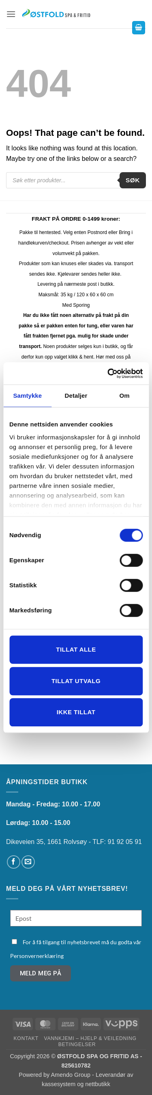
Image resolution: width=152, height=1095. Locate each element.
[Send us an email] (28, 862)
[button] (11, 14)
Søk (133, 180)
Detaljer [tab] (76, 395)
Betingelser (77, 1044)
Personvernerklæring (37, 955)
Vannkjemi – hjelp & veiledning (90, 1038)
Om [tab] (125, 395)
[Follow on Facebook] (13, 862)
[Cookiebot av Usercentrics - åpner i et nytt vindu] (108, 373)
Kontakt (26, 1038)
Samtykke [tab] (27, 395)
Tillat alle (76, 649)
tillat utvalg (76, 680)
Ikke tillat (76, 712)
